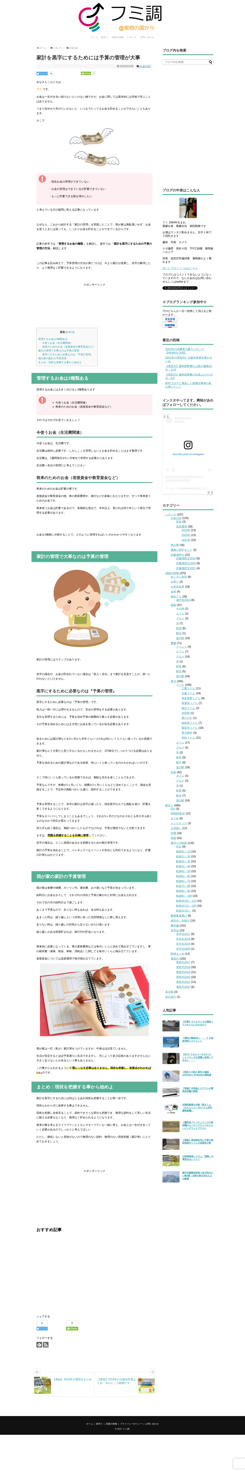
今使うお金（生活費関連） (57, 342)
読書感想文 (177, 554)
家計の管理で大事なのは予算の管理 (58, 350)
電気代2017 (183, 962)
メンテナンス (179, 823)
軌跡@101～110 (186, 900)
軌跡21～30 (183, 861)
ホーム (94, 37)
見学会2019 (183, 943)
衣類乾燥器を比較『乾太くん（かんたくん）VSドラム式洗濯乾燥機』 (197, 1107)
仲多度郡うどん (191, 698)
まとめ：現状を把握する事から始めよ (60, 362)
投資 (179, 521)
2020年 (186, 535)
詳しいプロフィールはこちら (180, 268)
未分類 (169, 991)
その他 (180, 608)
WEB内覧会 (178, 813)
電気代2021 (183, 982)
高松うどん (188, 737)
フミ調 (126, 1429)
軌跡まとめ (177, 953)
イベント (181, 646)
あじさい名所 (179, 576)
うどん (180, 684)
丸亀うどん (188, 693)
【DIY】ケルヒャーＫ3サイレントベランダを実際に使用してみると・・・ (197, 1057)
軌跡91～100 (184, 895)
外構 (173, 833)
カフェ (180, 613)
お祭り (175, 581)
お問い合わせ (147, 37)
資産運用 (181, 526)
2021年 (186, 540)
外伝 (179, 846)
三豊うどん (188, 688)
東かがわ (187, 718)
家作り (104, 37)
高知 (173, 772)
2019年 (186, 530)
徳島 (173, 605)
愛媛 (173, 643)
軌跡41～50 (183, 871)
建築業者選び (179, 915)
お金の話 (145, 66)
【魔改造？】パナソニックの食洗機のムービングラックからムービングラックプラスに (197, 1125)
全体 (173, 591)
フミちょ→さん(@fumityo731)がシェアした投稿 (191, 488)
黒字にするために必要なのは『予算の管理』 (67, 354)
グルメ (180, 618)
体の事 (175, 545)
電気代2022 (183, 986)
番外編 (175, 925)
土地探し (176, 828)
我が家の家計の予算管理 (52, 358)
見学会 (175, 930)
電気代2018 (183, 967)
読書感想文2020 (186, 563)
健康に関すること (181, 549)
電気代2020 (183, 977)
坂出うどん (188, 708)
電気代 (175, 958)
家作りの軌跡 (179, 843)
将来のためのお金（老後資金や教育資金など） (69, 346)
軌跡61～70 (183, 881)
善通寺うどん (190, 703)
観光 (179, 633)
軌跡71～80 (183, 886)
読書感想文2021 (186, 568)
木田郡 (186, 713)
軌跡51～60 (183, 876)
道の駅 (180, 638)
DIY (173, 808)
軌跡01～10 (183, 851)
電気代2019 (183, 972)
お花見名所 (177, 586)
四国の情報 (118, 37)
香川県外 (187, 732)
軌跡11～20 (183, 856)
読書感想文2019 (186, 558)
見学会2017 (183, 934)
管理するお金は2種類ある (53, 339)
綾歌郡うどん (190, 722)
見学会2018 (183, 939)
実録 (173, 838)
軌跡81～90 (183, 891)
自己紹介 (170, 996)
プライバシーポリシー (131, 1424)
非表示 (70, 332)
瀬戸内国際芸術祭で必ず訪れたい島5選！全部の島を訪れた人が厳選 (197, 1175)
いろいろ (132, 37)
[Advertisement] (94, 305)
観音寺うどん (190, 727)
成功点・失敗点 (180, 920)
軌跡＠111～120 (186, 905)
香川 (173, 681)
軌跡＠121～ (184, 910)
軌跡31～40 (183, 866)
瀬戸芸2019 (183, 600)
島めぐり (176, 596)
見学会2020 (183, 948)
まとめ (175, 818)
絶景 (179, 628)
